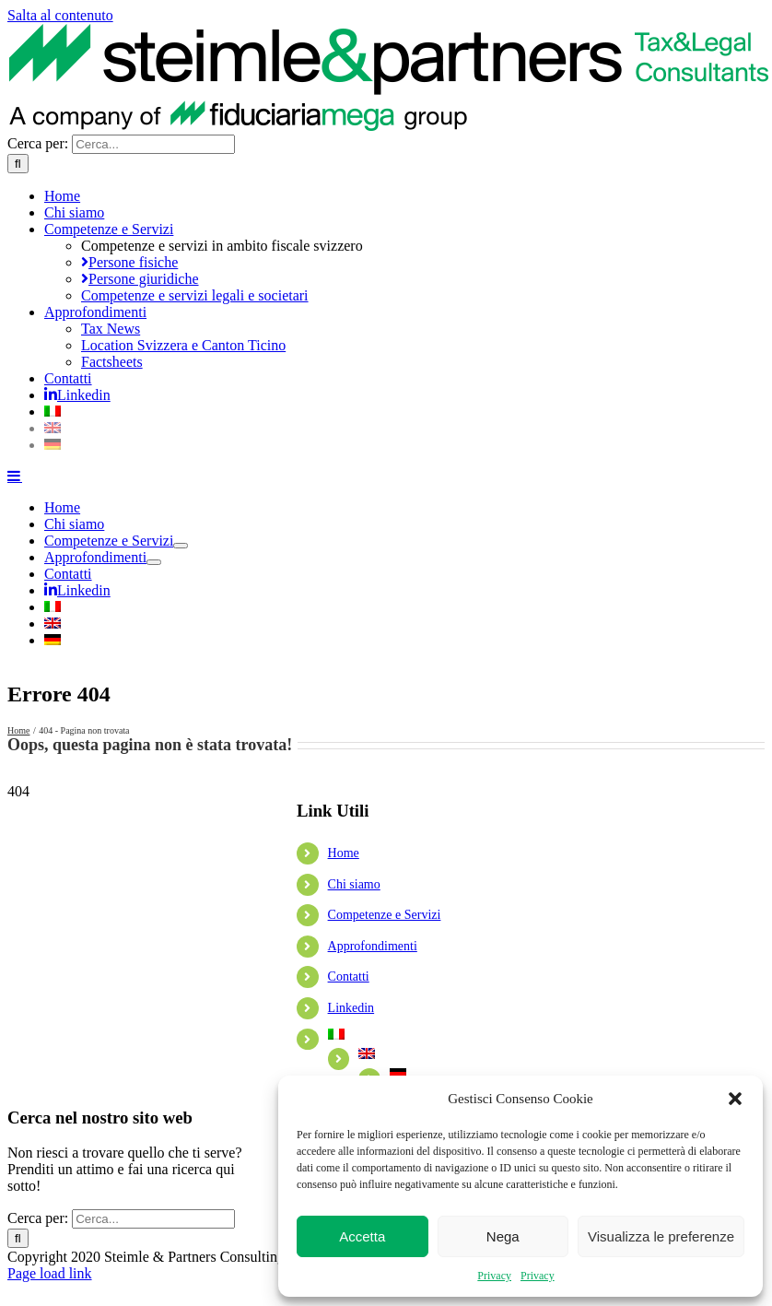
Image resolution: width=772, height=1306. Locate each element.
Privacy (494, 1275)
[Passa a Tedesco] (397, 445)
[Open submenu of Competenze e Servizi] (180, 545)
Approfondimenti (372, 946)
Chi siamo (354, 884)
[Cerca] (18, 163)
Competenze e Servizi (384, 915)
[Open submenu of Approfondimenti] (153, 562)
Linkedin (351, 1008)
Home (343, 853)
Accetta (362, 1236)
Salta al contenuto (60, 15)
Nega (503, 1236)
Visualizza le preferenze (661, 1236)
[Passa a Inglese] (397, 428)
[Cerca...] (153, 144)
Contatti (348, 976)
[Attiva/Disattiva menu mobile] (14, 475)
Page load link (49, 1273)
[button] (735, 1098)
